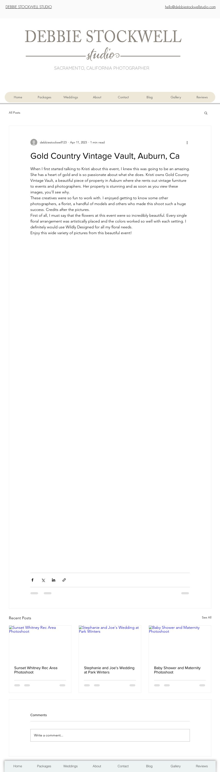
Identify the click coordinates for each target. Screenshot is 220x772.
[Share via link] (64, 580)
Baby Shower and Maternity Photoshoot (177, 670)
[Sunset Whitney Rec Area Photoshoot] (40, 643)
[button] (206, 113)
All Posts (14, 113)
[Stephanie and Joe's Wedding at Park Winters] (110, 643)
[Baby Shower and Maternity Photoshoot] (180, 643)
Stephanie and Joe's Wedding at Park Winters (109, 670)
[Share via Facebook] (32, 580)
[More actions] (187, 142)
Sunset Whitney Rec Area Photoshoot (35, 670)
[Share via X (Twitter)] (43, 580)
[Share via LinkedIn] (53, 580)
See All (206, 617)
